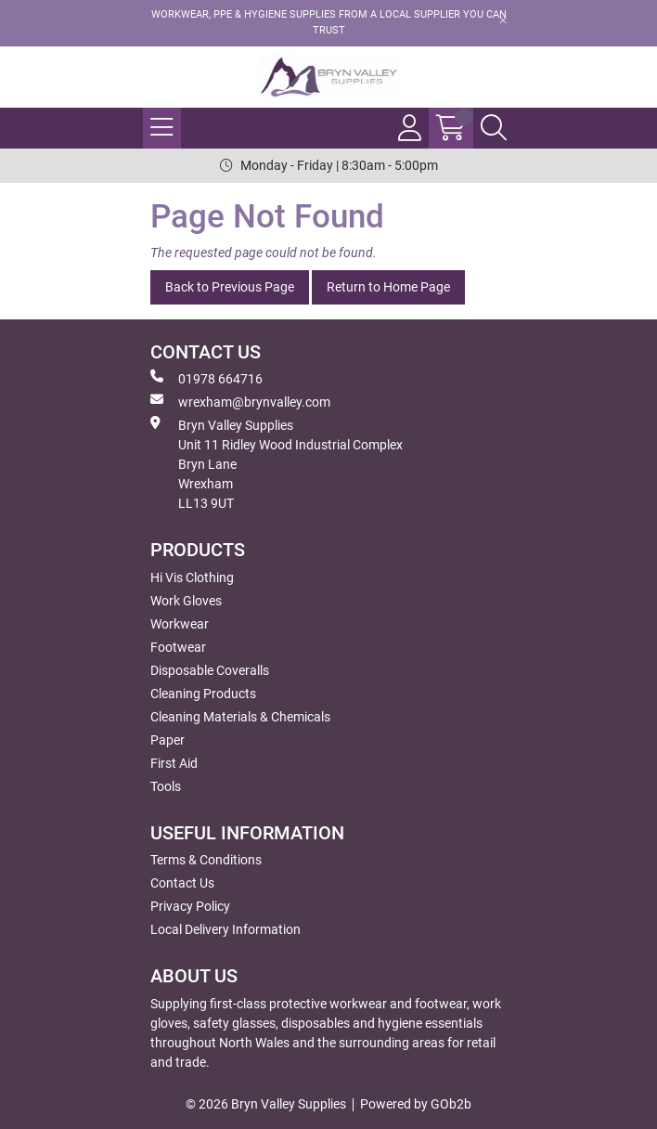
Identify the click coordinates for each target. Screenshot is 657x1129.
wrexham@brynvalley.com (240, 401)
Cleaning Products (203, 693)
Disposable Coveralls (209, 670)
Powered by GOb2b (415, 1104)
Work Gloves (186, 600)
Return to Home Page (388, 286)
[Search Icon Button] (493, 128)
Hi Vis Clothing (192, 577)
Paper (167, 740)
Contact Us (182, 883)
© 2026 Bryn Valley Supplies (266, 1104)
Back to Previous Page (229, 286)
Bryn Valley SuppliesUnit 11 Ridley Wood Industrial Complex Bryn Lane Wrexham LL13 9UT (276, 463)
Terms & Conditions (206, 859)
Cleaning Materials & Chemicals (240, 716)
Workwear (179, 623)
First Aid (174, 763)
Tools (165, 786)
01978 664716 (206, 378)
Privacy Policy (190, 906)
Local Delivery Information (225, 929)
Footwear (178, 647)
